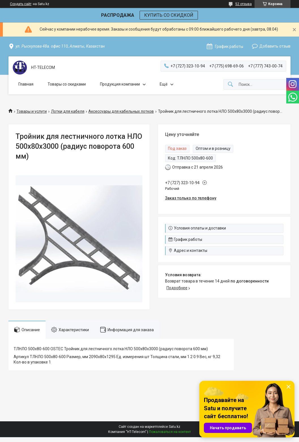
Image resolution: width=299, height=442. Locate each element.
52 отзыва (243, 4)
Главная (25, 84)
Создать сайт (20, 4)
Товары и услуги (31, 111)
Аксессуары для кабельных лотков (121, 111)
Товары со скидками (67, 84)
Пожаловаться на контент (170, 432)
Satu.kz (174, 427)
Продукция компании (120, 84)
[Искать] (230, 84)
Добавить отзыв (275, 46)
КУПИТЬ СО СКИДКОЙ (168, 15)
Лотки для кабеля (67, 111)
